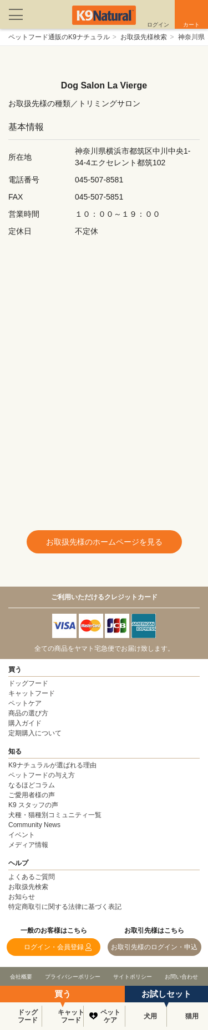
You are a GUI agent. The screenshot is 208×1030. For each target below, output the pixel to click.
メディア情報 (28, 845)
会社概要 (21, 977)
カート (191, 25)
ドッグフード (28, 1016)
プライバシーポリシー (72, 977)
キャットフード (70, 1016)
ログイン (158, 25)
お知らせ (21, 897)
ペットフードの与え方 (41, 775)
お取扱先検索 (28, 887)
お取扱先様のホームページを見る (104, 541)
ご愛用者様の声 (31, 795)
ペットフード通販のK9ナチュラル (59, 37)
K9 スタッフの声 (33, 805)
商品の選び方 (28, 713)
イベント (21, 835)
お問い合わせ (181, 977)
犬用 (150, 1016)
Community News (34, 825)
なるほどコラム (31, 785)
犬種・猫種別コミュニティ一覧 (55, 815)
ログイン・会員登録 (54, 947)
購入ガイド (25, 723)
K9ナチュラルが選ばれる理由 (52, 765)
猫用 (192, 1016)
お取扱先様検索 (143, 37)
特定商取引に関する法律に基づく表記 (64, 907)
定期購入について (35, 733)
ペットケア (110, 1016)
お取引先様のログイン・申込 (154, 947)
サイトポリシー (132, 977)
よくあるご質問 (31, 877)
